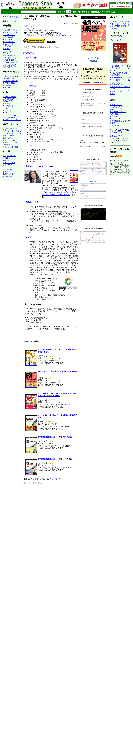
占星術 (9, 67)
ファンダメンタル (10, 58)
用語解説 (113, 116)
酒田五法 (6, 49)
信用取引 (6, 158)
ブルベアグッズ (9, 165)
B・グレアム (8, 110)
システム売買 (8, 37)
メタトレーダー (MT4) (12, 131)
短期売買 (6, 30)
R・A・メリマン (9, 113)
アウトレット (8, 147)
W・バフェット (9, 106)
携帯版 (2, 5)
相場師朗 (6, 97)
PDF (119, 130)
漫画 (4, 140)
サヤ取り (6, 62)
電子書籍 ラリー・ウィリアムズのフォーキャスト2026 (120, 68)
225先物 (15, 76)
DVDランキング (116, 107)
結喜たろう (7, 104)
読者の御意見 (115, 114)
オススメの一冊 (116, 109)
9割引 (16, 147)
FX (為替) (6, 78)
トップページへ (35, 483)
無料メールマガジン (118, 112)
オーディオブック (10, 142)
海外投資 (12, 83)
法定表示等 (7, 176)
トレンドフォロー (10, 51)
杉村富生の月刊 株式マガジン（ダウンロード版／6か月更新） (120, 79)
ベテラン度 (68, 23)
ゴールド (14, 81)
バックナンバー (116, 40)
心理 (4, 65)
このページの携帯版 (11, 17)
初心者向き (11, 156)
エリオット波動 (9, 42)
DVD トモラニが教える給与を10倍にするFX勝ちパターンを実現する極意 (59, 193)
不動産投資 (7, 85)
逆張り (5, 53)
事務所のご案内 (9, 174)
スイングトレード (10, 32)
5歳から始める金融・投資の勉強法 (119, 74)
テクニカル (7, 39)
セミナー (6, 129)
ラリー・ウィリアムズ (12, 120)
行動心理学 (11, 65)
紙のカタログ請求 (119, 131)
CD (16, 129)
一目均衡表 (7, 46)
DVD (12, 129)
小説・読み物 (8, 138)
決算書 (11, 60)
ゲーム (9, 140)
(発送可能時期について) (64, 35)
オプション (7, 76)
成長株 (5, 60)
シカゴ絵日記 (115, 125)
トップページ (8, 169)
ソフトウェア (8, 133)
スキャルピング (9, 35)
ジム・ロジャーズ (10, 117)
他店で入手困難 (9, 163)
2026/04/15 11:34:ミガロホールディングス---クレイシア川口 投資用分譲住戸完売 (120, 24)
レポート (17, 133)
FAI (15, 60)
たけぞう (14, 99)
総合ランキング (116, 105)
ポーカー (6, 88)
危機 (4, 67)
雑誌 (4, 136)
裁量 (14, 56)
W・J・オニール (9, 115)
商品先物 (6, 81)
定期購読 (10, 136)
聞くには (7, 144)
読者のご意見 (28, 53)
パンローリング (29, 28)
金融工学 (6, 160)
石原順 (13, 97)
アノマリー (7, 56)
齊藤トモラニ (28, 26)
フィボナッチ (8, 44)
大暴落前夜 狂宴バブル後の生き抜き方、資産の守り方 (120, 86)
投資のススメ (115, 119)
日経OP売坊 (7, 101)
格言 (14, 67)
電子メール (7, 172)
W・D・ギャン (9, 108)
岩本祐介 (6, 99)
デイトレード (15, 30)
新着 (4, 21)
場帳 (14, 140)
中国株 (5, 83)
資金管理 (14, 62)
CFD (12, 78)
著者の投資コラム (117, 121)
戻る (25, 483)
